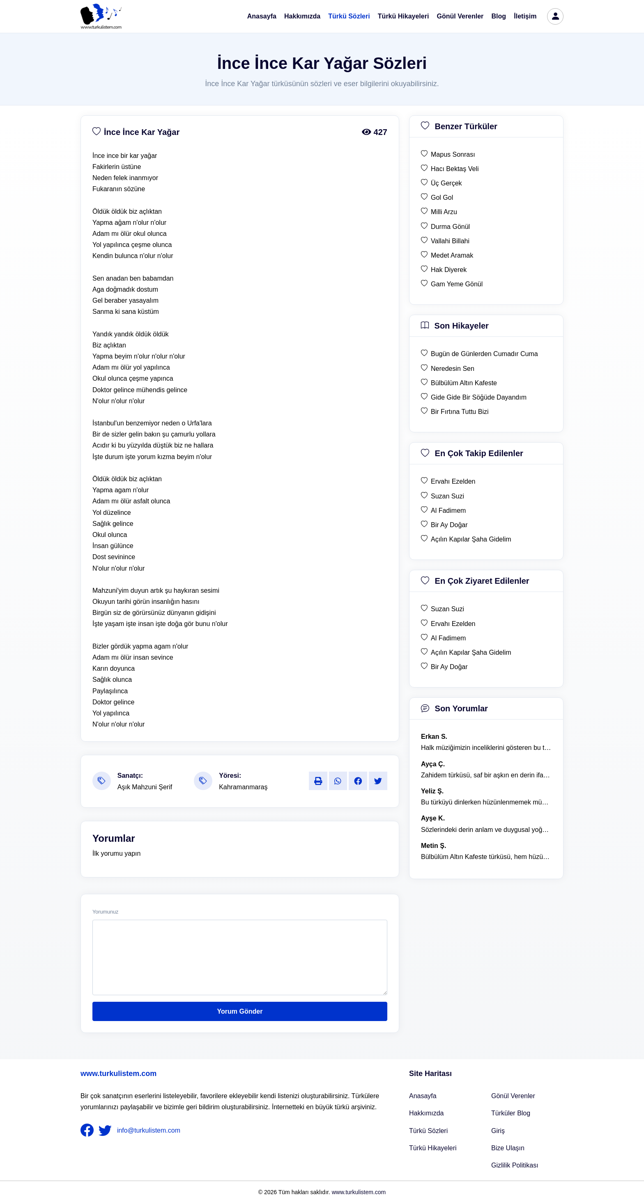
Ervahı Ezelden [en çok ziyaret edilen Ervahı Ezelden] (453, 623)
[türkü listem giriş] (555, 16)
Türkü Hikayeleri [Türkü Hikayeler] (433, 1148)
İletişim (525, 16)
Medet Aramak (452, 255)
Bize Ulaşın (507, 1148)
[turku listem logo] (101, 16)
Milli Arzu (444, 211)
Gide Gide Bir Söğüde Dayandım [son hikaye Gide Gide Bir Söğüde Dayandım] (479, 397)
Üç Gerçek (446, 183)
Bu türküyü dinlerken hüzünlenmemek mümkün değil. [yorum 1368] (486, 802)
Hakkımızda (302, 16)
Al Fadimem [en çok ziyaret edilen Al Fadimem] (448, 638)
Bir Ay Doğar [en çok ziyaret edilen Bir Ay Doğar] (449, 666)
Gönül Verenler (460, 16)
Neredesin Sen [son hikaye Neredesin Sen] (452, 368)
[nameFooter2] (107, 1130)
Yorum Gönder (240, 1011)
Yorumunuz (105, 912)
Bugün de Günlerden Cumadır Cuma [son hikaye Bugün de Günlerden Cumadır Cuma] (484, 353)
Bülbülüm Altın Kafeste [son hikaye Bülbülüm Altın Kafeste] (464, 382)
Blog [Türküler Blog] (499, 16)
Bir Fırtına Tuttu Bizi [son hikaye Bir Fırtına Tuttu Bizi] (459, 411)
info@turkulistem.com (148, 1129)
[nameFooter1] (88, 1130)
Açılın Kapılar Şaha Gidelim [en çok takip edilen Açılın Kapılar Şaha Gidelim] (471, 539)
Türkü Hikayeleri (403, 16)
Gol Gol (442, 197)
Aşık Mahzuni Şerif (144, 787)
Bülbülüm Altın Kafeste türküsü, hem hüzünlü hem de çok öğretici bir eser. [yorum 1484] (486, 856)
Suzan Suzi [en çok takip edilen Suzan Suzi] (447, 496)
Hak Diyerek (449, 269)
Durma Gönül (450, 226)
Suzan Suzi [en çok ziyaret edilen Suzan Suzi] (447, 608)
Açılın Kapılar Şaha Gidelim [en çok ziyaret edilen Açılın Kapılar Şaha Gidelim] (471, 652)
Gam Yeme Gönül (457, 284)
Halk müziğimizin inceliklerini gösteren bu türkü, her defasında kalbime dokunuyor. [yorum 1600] (486, 747)
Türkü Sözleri (349, 16)
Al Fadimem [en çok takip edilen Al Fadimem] (448, 510)
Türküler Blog (510, 1113)
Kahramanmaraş (243, 787)
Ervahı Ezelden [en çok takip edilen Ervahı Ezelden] (453, 481)
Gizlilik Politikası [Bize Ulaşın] (514, 1165)
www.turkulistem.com (118, 1073)
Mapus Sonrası (453, 154)
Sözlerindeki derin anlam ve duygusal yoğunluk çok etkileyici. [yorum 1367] (486, 829)
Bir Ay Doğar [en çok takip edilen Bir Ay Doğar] (449, 524)
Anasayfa (261, 16)
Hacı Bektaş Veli (455, 168)
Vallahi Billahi (450, 241)
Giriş (498, 1130)
